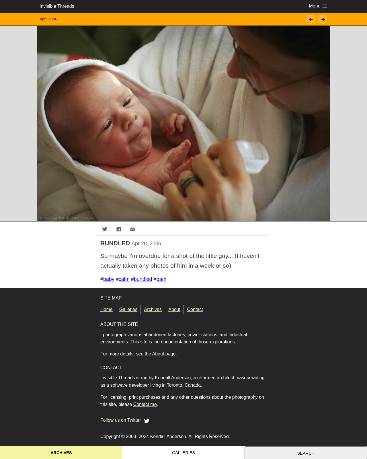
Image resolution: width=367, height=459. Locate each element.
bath (162, 279)
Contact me (145, 404)
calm (124, 279)
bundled (143, 279)
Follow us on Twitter (125, 420)
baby (108, 279)
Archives (153, 309)
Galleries (128, 309)
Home (106, 309)
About (174, 309)
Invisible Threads (57, 6)
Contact (195, 309)
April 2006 (48, 19)
